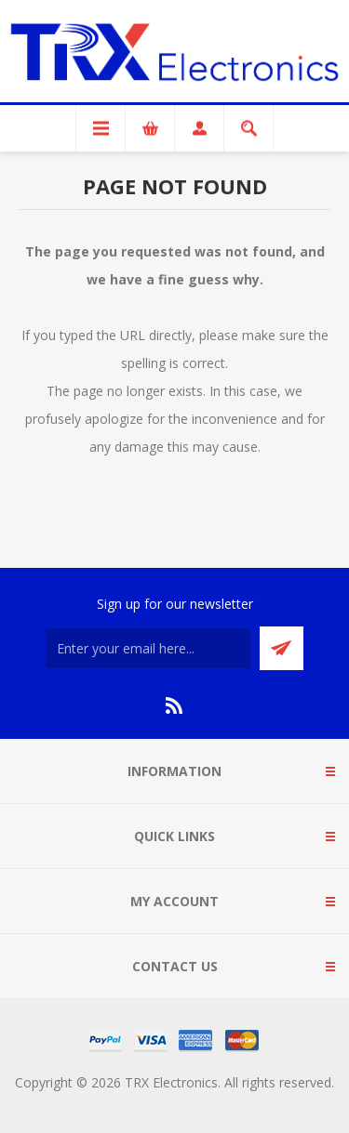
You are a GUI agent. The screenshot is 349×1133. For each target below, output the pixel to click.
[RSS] (175, 705)
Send (281, 648)
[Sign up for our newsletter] (148, 648)
